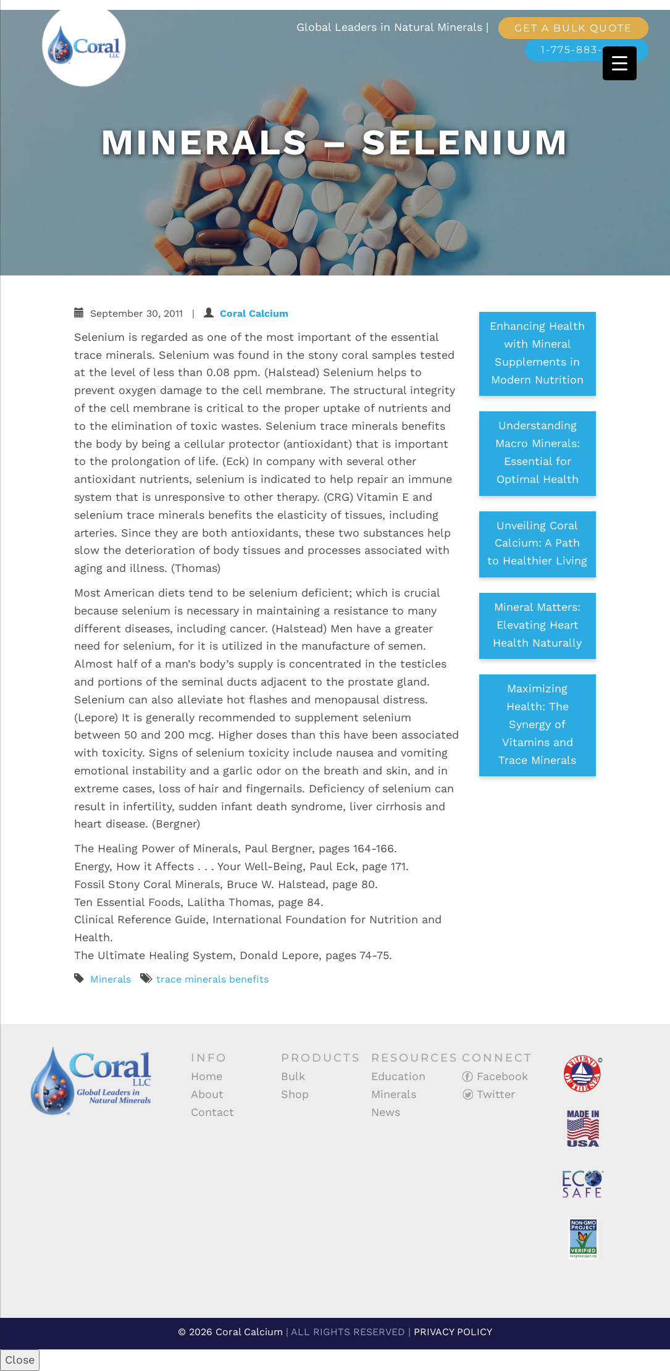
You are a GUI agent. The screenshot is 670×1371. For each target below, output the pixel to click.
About (207, 1094)
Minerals (110, 979)
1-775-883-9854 (586, 50)
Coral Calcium (254, 313)
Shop (295, 1094)
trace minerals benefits (212, 979)
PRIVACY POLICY (453, 1332)
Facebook (495, 1076)
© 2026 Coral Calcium (230, 1332)
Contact (212, 1111)
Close (20, 1359)
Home (206, 1076)
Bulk (293, 1076)
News (385, 1111)
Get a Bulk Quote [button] (573, 28)
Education (398, 1076)
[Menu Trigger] (620, 63)
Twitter (488, 1094)
